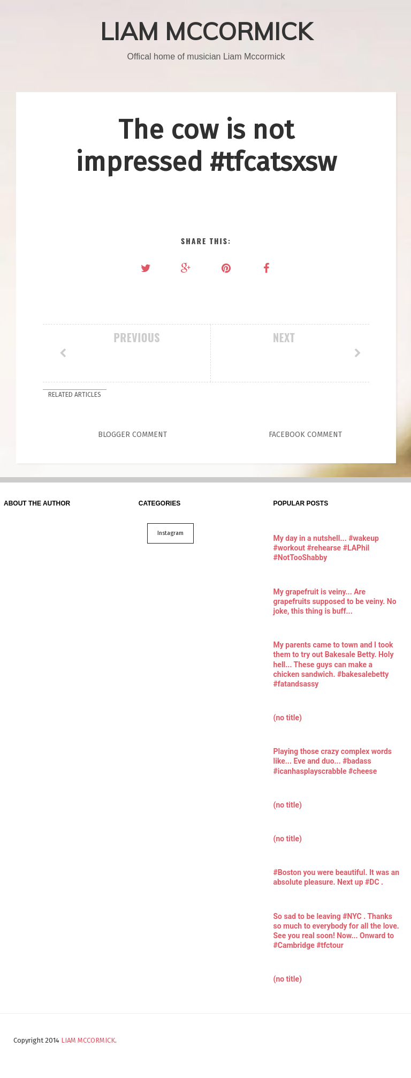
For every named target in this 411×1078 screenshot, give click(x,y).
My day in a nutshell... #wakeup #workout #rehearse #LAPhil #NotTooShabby (326, 548)
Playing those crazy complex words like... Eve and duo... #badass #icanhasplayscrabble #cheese (332, 761)
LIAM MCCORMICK (206, 31)
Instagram (170, 533)
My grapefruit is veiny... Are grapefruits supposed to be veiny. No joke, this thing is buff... (335, 601)
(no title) (287, 717)
